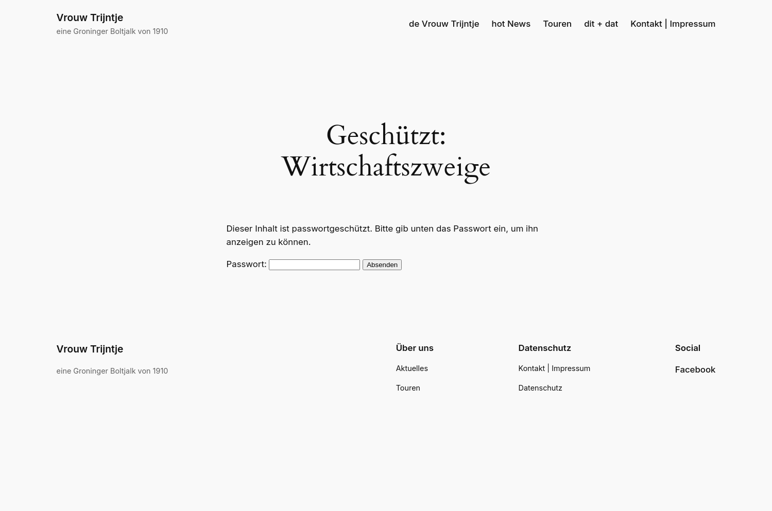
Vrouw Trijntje (90, 17)
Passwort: (294, 264)
